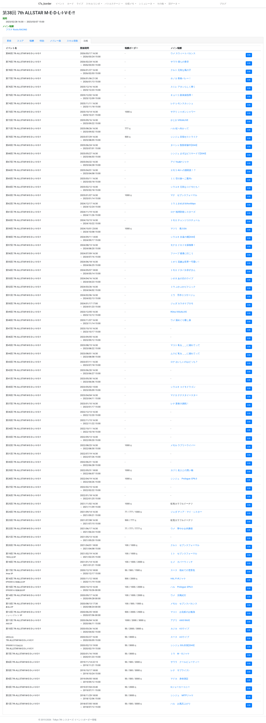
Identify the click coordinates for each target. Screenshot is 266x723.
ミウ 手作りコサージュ (183, 295)
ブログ (223, 3)
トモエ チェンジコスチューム (185, 220)
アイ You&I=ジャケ (180, 162)
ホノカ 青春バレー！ (181, 78)
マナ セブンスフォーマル (184, 195)
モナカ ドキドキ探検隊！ (183, 245)
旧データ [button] (173, 3)
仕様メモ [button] (130, 3)
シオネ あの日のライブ (182, 278)
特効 (42, 40)
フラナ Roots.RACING (16, 29)
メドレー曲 (55, 40)
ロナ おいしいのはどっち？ (184, 362)
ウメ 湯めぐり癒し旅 (181, 320)
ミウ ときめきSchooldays (183, 203)
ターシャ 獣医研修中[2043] (184, 145)
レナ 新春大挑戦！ (180, 403)
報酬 (31, 40)
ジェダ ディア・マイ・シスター (186, 512)
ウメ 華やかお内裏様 (182, 528)
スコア (20, 40)
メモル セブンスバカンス (184, 603)
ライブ (80, 3)
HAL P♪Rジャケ (178, 578)
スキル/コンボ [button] (93, 3)
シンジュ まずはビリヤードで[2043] (188, 153)
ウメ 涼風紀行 (178, 595)
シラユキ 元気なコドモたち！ (185, 187)
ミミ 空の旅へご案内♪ (181, 178)
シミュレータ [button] (146, 3)
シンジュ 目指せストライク (184, 137)
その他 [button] (160, 3)
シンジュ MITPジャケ (182, 695)
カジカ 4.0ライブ (180, 628)
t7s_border (45, 3)
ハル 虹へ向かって (180, 128)
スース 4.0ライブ (180, 637)
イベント (60, 3)
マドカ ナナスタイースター (184, 395)
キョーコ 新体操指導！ (182, 95)
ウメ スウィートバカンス (183, 53)
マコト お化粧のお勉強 (183, 612)
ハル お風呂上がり (181, 703)
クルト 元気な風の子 (181, 70)
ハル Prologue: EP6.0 (182, 587)
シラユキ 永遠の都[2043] (183, 237)
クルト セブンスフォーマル (185, 545)
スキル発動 (72, 40)
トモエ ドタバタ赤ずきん (183, 270)
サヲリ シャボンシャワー (183, 111)
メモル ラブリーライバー (183, 445)
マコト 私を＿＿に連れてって (185, 345)
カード (70, 3)
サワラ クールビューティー (185, 662)
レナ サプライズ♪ (180, 670)
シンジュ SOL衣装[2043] (182, 645)
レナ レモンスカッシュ (182, 103)
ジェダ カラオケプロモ (182, 303)
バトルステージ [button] (113, 3)
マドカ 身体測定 (179, 678)
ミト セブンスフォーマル (184, 553)
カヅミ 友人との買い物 (182, 470)
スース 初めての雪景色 (183, 570)
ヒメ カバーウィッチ (182, 562)
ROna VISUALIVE (179, 312)
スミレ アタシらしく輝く (183, 86)
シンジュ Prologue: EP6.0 (184, 478)
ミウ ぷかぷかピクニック (183, 286)
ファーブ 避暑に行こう (182, 253)
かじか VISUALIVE (179, 120)
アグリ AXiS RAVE (180, 620)
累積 (9, 40)
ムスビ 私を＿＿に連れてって (185, 353)
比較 (86, 40)
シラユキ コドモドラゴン (183, 387)
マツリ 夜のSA (179, 228)
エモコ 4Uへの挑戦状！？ (183, 170)
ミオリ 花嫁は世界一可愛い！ (185, 261)
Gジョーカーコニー (180, 687)
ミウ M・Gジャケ (180, 653)
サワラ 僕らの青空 (180, 61)
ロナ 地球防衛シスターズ (183, 212)
